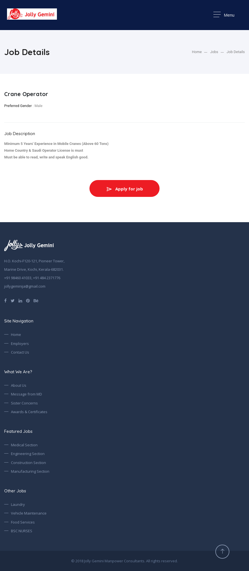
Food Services (23, 522)
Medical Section (24, 444)
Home (197, 52)
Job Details (236, 52)
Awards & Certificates (29, 411)
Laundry (18, 504)
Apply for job (124, 189)
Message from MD (26, 394)
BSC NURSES (21, 530)
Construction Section (28, 462)
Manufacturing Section (30, 471)
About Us (18, 385)
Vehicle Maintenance (29, 513)
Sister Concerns (24, 403)
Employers (20, 343)
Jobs (214, 52)
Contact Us (20, 352)
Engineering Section (28, 453)
